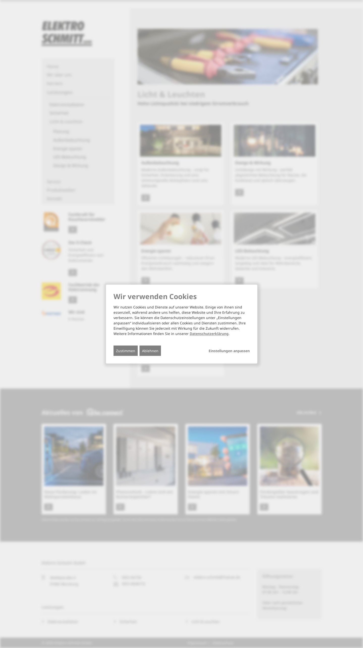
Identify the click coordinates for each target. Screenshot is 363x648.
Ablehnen (150, 350)
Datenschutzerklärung (209, 333)
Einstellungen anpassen (229, 350)
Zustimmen (125, 350)
